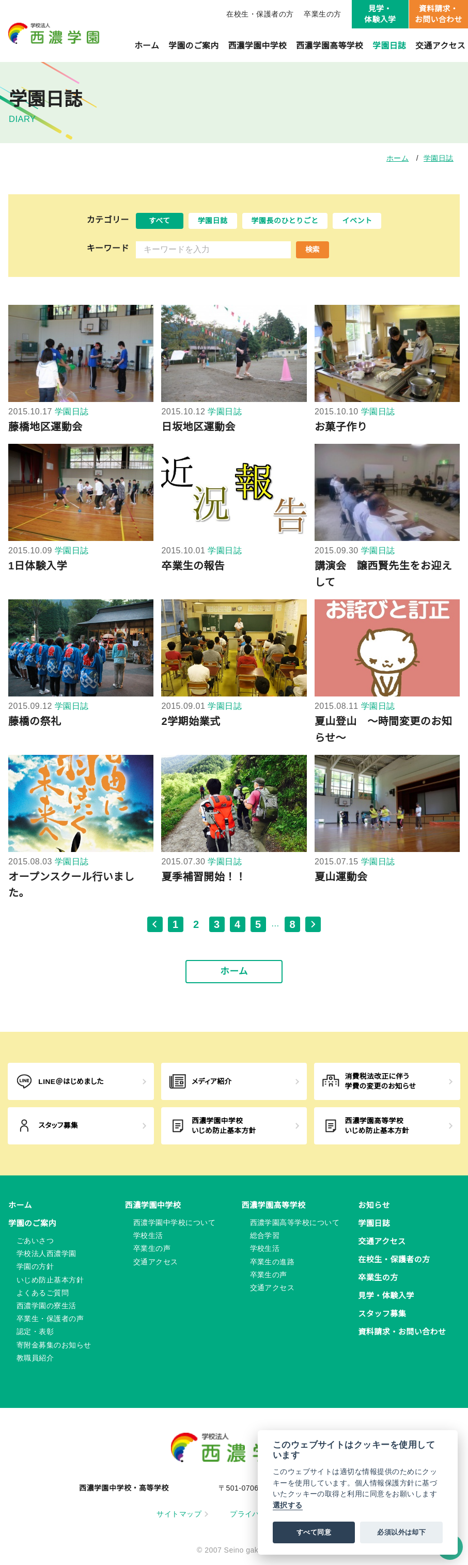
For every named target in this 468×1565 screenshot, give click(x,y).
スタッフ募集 (382, 1313)
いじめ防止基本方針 (50, 1280)
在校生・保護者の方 (259, 14)
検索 (312, 249)
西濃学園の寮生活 (46, 1305)
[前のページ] (155, 924)
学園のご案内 (193, 45)
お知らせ (374, 1205)
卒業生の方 (322, 14)
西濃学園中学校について (174, 1222)
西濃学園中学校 (257, 45)
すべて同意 (314, 1532)
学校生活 (148, 1235)
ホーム (146, 45)
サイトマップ (182, 1514)
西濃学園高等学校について (295, 1222)
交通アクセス (440, 45)
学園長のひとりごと (285, 220)
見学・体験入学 (380, 14)
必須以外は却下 (401, 1532)
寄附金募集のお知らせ (54, 1345)
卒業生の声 (151, 1248)
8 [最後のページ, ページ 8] (292, 924)
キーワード (108, 248)
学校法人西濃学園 (46, 1253)
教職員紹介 (35, 1358)
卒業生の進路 (272, 1262)
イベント (357, 220)
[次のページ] (313, 924)
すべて (159, 220)
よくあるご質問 (43, 1293)
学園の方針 (35, 1266)
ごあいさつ (35, 1240)
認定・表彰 (35, 1331)
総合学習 (265, 1235)
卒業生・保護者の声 (50, 1318)
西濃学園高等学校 (329, 45)
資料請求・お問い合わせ (438, 14)
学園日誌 (389, 45)
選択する (288, 1505)
